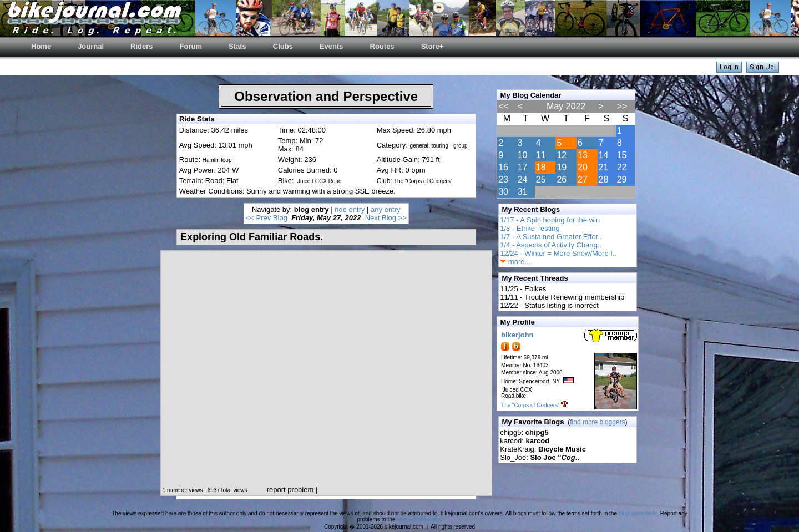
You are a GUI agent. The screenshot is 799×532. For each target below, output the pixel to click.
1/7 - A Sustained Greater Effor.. (550, 236)
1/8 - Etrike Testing (529, 228)
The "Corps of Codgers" (530, 405)
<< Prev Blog (266, 218)
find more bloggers (597, 422)
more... (515, 261)
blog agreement (638, 513)
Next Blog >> (386, 218)
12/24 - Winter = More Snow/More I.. (558, 253)
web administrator (418, 519)
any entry (385, 209)
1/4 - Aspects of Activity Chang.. (550, 245)
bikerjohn (517, 335)
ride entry (350, 209)
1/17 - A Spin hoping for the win (550, 220)
